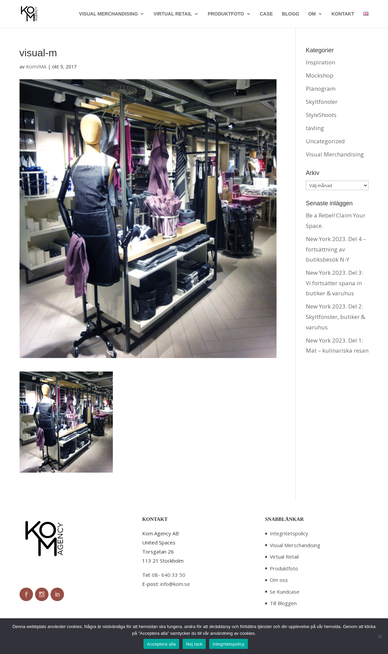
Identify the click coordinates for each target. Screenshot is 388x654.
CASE (266, 14)
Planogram (320, 88)
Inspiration (320, 62)
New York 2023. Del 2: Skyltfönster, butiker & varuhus (335, 316)
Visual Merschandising (295, 545)
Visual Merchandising (335, 154)
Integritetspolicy (289, 533)
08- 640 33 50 (168, 574)
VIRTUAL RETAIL (173, 14)
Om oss (279, 579)
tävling (315, 128)
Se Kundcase (284, 591)
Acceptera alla (161, 644)
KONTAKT (342, 14)
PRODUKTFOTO (226, 14)
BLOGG (290, 14)
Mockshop (319, 75)
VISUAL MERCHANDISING (108, 14)
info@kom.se (175, 584)
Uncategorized (325, 141)
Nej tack (194, 644)
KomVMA (36, 66)
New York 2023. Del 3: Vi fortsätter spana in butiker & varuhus (334, 283)
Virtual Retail (284, 556)
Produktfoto (284, 568)
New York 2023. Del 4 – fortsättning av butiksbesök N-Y (336, 249)
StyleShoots (321, 115)
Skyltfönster (321, 102)
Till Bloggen (283, 603)
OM (312, 14)
